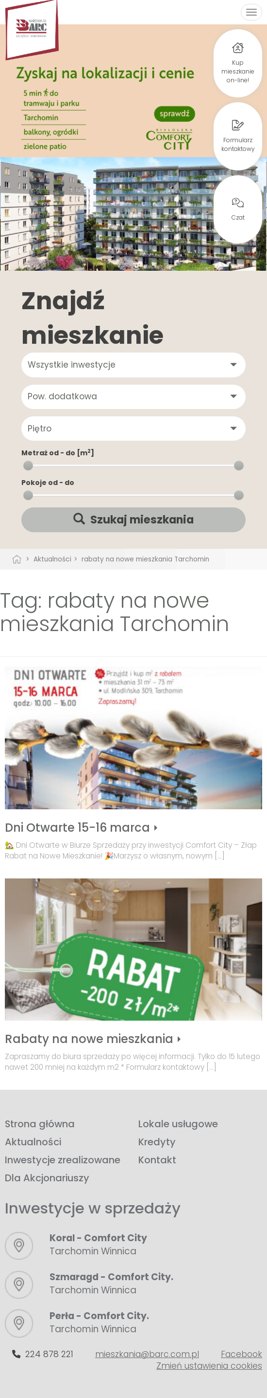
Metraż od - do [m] (57, 453)
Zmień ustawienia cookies (209, 1366)
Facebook (241, 1354)
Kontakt (157, 1160)
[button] (133, 365)
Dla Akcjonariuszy (47, 1178)
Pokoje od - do (47, 482)
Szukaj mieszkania (133, 519)
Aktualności (33, 1142)
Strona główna (40, 1124)
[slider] (28, 465)
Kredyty (157, 1142)
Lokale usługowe (178, 1124)
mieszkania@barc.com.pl (147, 1354)
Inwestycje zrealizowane (62, 1160)
